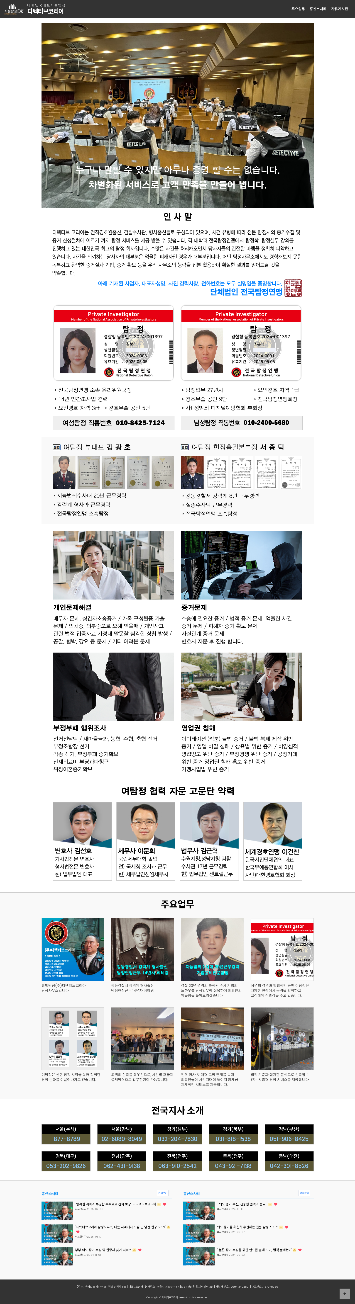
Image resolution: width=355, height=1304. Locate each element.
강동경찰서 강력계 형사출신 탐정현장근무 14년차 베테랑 (132, 988)
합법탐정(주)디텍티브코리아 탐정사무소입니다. (64, 988)
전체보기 (162, 1193)
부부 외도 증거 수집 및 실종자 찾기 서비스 (108, 1250)
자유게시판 (339, 9)
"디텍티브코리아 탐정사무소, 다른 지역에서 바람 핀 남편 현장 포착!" (122, 1229)
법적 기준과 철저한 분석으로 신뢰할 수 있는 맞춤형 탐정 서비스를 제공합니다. (280, 1077)
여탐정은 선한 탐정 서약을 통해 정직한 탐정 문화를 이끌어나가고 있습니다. (71, 1077)
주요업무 (298, 9)
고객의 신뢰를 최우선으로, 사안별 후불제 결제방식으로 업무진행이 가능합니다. (142, 1077)
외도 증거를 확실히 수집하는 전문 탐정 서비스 (252, 1227)
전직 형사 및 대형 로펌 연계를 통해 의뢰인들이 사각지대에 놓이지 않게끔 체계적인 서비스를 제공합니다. (209, 1079)
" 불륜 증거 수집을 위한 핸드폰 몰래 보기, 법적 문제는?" (259, 1250)
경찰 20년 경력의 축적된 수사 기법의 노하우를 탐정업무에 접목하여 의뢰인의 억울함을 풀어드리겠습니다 (211, 990)
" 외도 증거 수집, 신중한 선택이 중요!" (247, 1204)
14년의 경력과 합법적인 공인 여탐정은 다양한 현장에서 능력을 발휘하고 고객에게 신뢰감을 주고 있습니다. (280, 990)
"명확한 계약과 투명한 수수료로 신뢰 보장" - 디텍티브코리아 (120, 1204)
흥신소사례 (318, 9)
